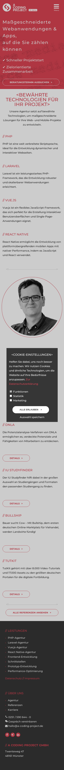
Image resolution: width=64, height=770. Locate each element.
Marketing (18, 400)
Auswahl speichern (32, 417)
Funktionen (19, 391)
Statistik (17, 396)
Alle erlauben (29, 409)
